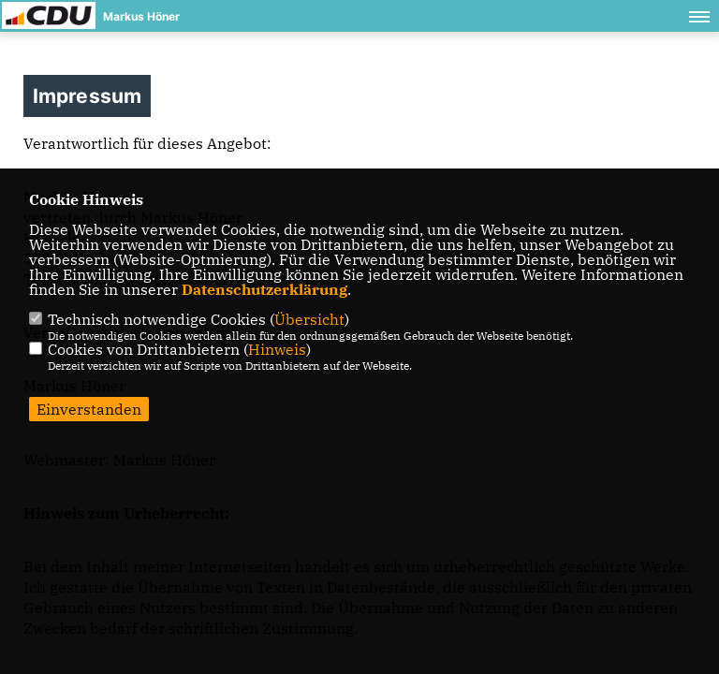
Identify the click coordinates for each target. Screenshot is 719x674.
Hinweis (277, 349)
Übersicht (309, 319)
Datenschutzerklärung (264, 289)
